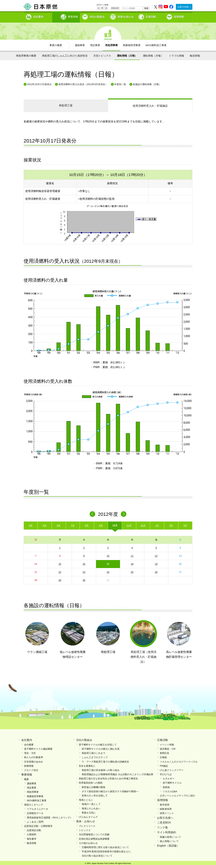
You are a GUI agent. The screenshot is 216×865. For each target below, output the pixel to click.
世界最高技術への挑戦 (90, 781)
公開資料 (31, 833)
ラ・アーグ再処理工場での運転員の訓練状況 (105, 760)
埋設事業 (95, 44)
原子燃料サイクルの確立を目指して (98, 743)
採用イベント (167, 812)
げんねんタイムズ (88, 815)
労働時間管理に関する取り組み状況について (105, 846)
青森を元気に (89, 811)
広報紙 (163, 756)
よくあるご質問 (35, 820)
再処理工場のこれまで (93, 752)
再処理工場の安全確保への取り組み (100, 769)
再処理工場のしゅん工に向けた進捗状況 (65, 54)
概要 (26, 778)
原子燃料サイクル (172, 781)
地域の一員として (91, 803)
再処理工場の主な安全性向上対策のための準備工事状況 (108, 777)
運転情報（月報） (153, 54)
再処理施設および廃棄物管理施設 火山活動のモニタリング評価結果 (117, 773)
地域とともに (86, 798)
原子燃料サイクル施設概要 (38, 747)
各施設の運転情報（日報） (147, 83)
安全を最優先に (87, 764)
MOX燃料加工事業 (156, 44)
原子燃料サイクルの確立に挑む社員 (100, 747)
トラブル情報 (176, 54)
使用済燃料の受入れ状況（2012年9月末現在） (82, 83)
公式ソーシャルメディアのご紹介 (177, 794)
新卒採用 (164, 803)
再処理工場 (65, 104)
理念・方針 (30, 752)
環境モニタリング (33, 803)
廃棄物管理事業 (132, 44)
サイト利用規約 (166, 831)
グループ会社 (31, 769)
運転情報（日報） (127, 54)
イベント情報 (167, 743)
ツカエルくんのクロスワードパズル (179, 760)
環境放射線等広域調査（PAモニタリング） (49, 816)
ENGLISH (115, 8)
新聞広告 (164, 752)
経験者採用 (166, 808)
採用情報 (179, 16)
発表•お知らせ (126, 16)
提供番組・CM (167, 747)
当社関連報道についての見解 (94, 833)
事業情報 (66, 16)
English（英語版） (168, 844)
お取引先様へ (184, 7)
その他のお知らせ (88, 842)
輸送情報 (195, 54)
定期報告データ (35, 812)
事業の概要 (55, 44)
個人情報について (169, 840)
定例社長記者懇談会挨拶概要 (94, 837)
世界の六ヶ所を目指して (95, 794)
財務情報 (29, 764)
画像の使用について (170, 835)
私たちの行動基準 (33, 756)
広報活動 (151, 16)
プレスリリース (87, 824)
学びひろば (166, 773)
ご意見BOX (164, 821)
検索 (146, 8)
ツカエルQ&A (170, 790)
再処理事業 (111, 44)
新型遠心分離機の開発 (93, 786)
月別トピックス (102, 54)
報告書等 (31, 837)
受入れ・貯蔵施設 (150, 104)
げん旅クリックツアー (171, 769)
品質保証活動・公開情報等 (38, 824)
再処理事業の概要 (26, 54)
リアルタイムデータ (37, 808)
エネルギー (168, 777)
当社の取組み (97, 16)
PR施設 (164, 764)
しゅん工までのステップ (95, 756)
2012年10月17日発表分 (39, 83)
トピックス (85, 829)
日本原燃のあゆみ (33, 760)
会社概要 (29, 743)
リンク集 (162, 826)
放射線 (166, 786)
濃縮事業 (80, 44)
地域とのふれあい (91, 807)
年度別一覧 (120, 83)
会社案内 (38, 16)
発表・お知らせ (85, 820)
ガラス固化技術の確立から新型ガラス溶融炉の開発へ (110, 790)
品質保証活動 (34, 829)
